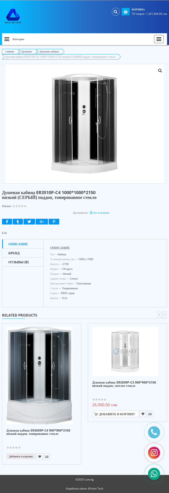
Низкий (67, 274)
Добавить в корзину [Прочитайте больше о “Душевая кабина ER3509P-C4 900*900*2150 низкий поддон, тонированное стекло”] (21, 456)
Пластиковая (84, 283)
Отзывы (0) (18, 262)
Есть (64, 298)
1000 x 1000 (85, 259)
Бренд (14, 253)
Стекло (74, 278)
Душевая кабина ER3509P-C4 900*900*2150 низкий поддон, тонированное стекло (38, 432)
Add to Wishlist (39, 456)
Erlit (4, 233)
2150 (65, 264)
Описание (18, 244)
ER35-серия (67, 293)
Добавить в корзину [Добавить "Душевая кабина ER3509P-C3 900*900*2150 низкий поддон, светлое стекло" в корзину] (117, 414)
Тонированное (70, 288)
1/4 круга (67, 269)
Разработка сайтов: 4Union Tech (84, 488)
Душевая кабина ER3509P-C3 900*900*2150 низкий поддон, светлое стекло (124, 384)
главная (10, 51)
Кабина (62, 254)
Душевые (27, 51)
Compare (47, 456)
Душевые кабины (49, 51)
